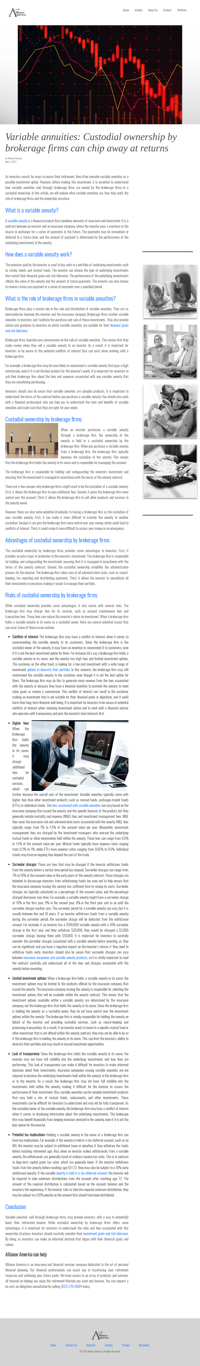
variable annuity (17, 220)
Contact (167, 10)
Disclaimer (144, 1345)
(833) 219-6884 (71, 1286)
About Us (153, 10)
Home (126, 10)
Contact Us (71, 1345)
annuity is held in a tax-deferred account (81, 1173)
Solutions (182, 10)
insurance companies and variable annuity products (55, 957)
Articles (139, 10)
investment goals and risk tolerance (105, 1233)
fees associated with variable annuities (76, 805)
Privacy (126, 1345)
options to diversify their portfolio (48, 669)
